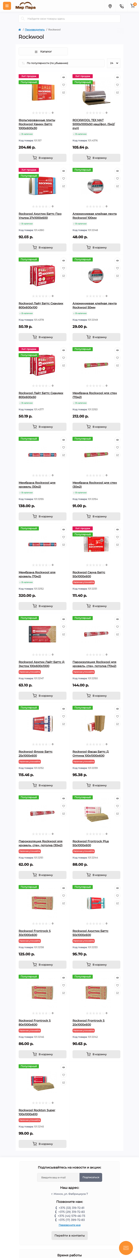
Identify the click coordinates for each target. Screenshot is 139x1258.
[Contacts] (121, 6)
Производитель (35, 29)
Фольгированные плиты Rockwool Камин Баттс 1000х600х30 (37, 124)
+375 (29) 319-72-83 (71, 1212)
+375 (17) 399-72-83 (71, 1220)
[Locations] (110, 6)
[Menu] (7, 6)
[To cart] (42, 158)
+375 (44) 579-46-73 (71, 1216)
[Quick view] (63, 77)
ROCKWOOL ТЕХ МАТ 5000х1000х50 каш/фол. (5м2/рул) (94, 124)
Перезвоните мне (70, 1225)
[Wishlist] (63, 85)
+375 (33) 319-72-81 (71, 1208)
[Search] (22, 19)
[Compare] (63, 92)
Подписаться (91, 1177)
